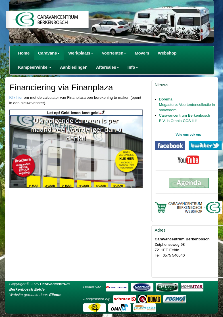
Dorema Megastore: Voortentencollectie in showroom (187, 104)
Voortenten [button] (114, 53)
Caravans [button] (49, 53)
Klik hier (16, 97)
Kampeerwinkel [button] (35, 67)
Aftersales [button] (107, 67)
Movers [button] (142, 53)
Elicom (55, 295)
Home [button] (24, 53)
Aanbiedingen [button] (73, 67)
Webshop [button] (167, 53)
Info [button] (133, 67)
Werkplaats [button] (80, 53)
